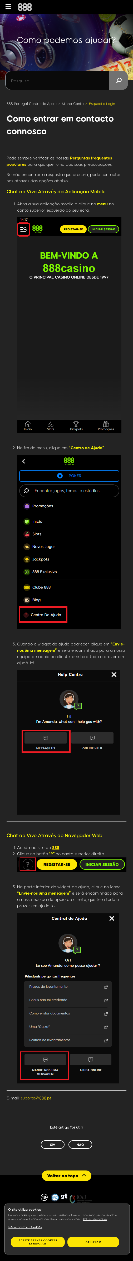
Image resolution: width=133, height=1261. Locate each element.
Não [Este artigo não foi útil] (80, 1144)
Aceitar (93, 1242)
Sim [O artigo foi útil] (52, 1144)
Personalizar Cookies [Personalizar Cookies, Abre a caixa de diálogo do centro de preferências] (25, 1227)
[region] (67, 1229)
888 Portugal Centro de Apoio (32, 103)
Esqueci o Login (102, 103)
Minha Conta (73, 103)
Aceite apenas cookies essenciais (38, 1242)
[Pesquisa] (66, 80)
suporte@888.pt (36, 1098)
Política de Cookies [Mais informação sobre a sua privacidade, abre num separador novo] (95, 1219)
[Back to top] (66, 1176)
